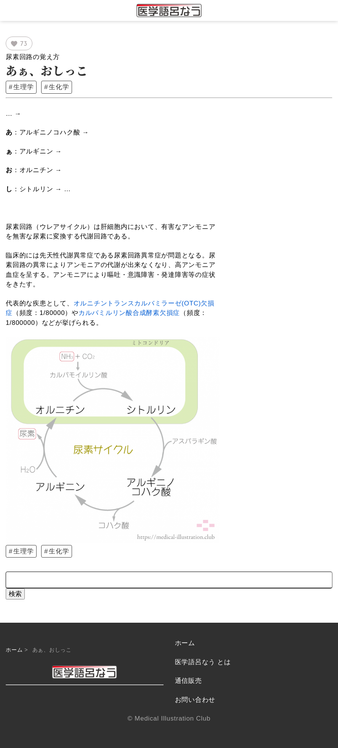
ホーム (14, 650)
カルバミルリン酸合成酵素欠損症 (129, 312)
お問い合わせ (195, 699)
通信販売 (188, 680)
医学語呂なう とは (203, 662)
